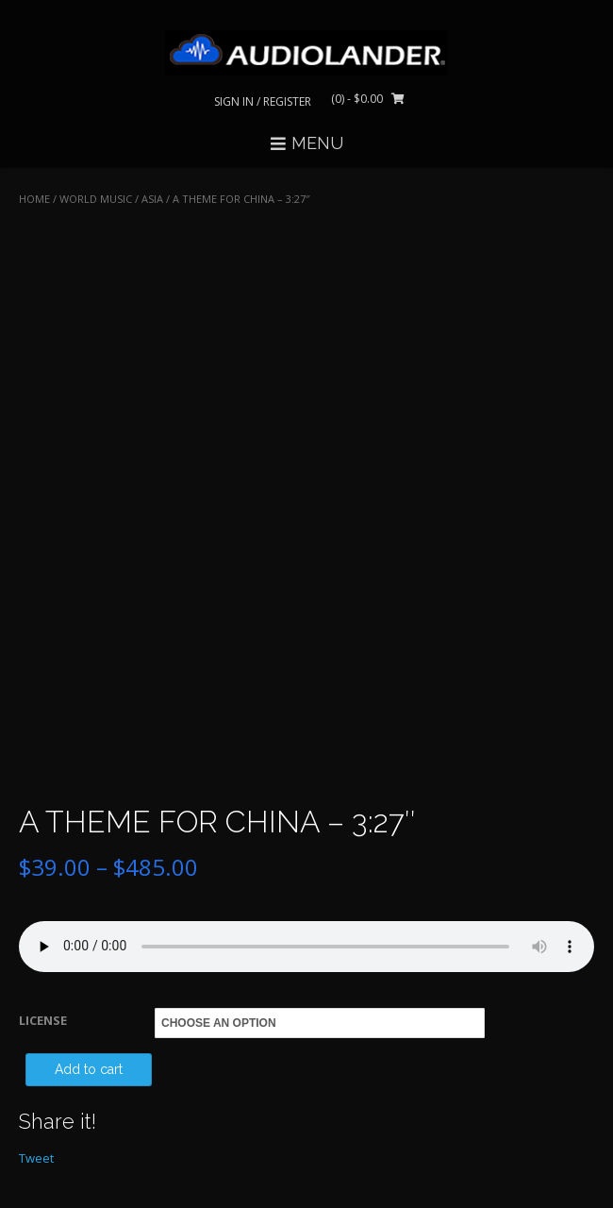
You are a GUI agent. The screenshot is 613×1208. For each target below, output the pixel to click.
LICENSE (43, 1020)
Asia (152, 199)
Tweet (36, 1157)
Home (34, 199)
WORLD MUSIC (95, 199)
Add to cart (89, 1069)
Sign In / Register (262, 101)
